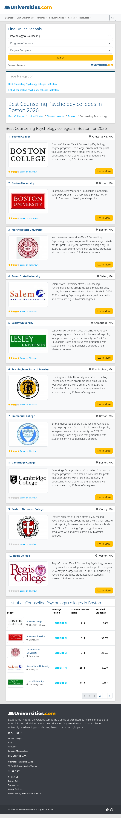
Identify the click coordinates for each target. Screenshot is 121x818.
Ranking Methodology (18, 751)
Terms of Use (14, 785)
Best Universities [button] (25, 17)
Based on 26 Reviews (29, 218)
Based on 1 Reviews (28, 311)
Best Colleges (16, 116)
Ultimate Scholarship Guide (20, 761)
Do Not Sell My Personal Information (24, 793)
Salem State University (26, 276)
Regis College (21, 555)
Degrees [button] (9, 17)
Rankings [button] (41, 17)
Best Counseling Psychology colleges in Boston (32, 83)
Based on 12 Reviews (29, 265)
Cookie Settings (15, 789)
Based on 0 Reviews (28, 497)
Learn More (104, 171)
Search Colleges (15, 738)
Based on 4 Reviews (28, 171)
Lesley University (22, 323)
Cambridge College (23, 462)
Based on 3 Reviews (28, 404)
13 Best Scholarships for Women (22, 766)
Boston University (23, 183)
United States (36, 116)
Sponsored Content (16, 65)
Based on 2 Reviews (28, 358)
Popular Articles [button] (56, 17)
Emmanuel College (23, 416)
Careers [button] (71, 17)
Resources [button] (84, 17)
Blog (10, 742)
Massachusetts (55, 116)
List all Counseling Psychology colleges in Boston (33, 89)
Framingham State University (30, 369)
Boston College (21, 136)
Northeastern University (27, 229)
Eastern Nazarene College (28, 509)
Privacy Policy (14, 781)
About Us (12, 746)
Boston (72, 116)
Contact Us (13, 777)
